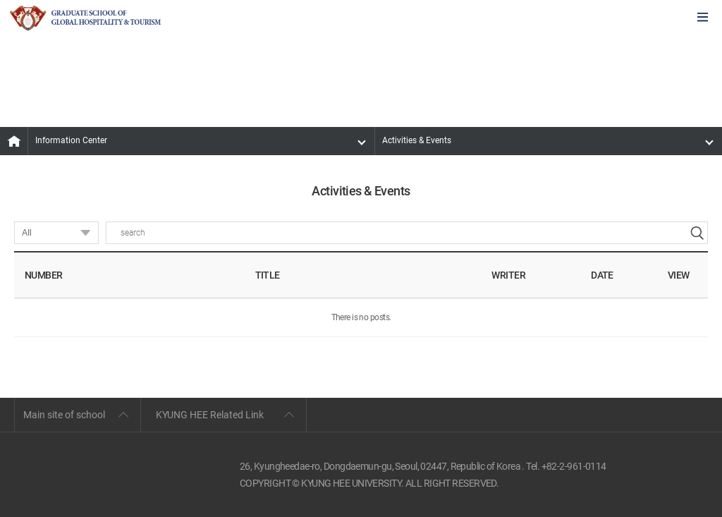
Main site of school (64, 414)
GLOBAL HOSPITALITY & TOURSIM (85, 18)
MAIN (14, 141)
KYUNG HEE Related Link (210, 414)
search (696, 232)
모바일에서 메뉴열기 (702, 18)
